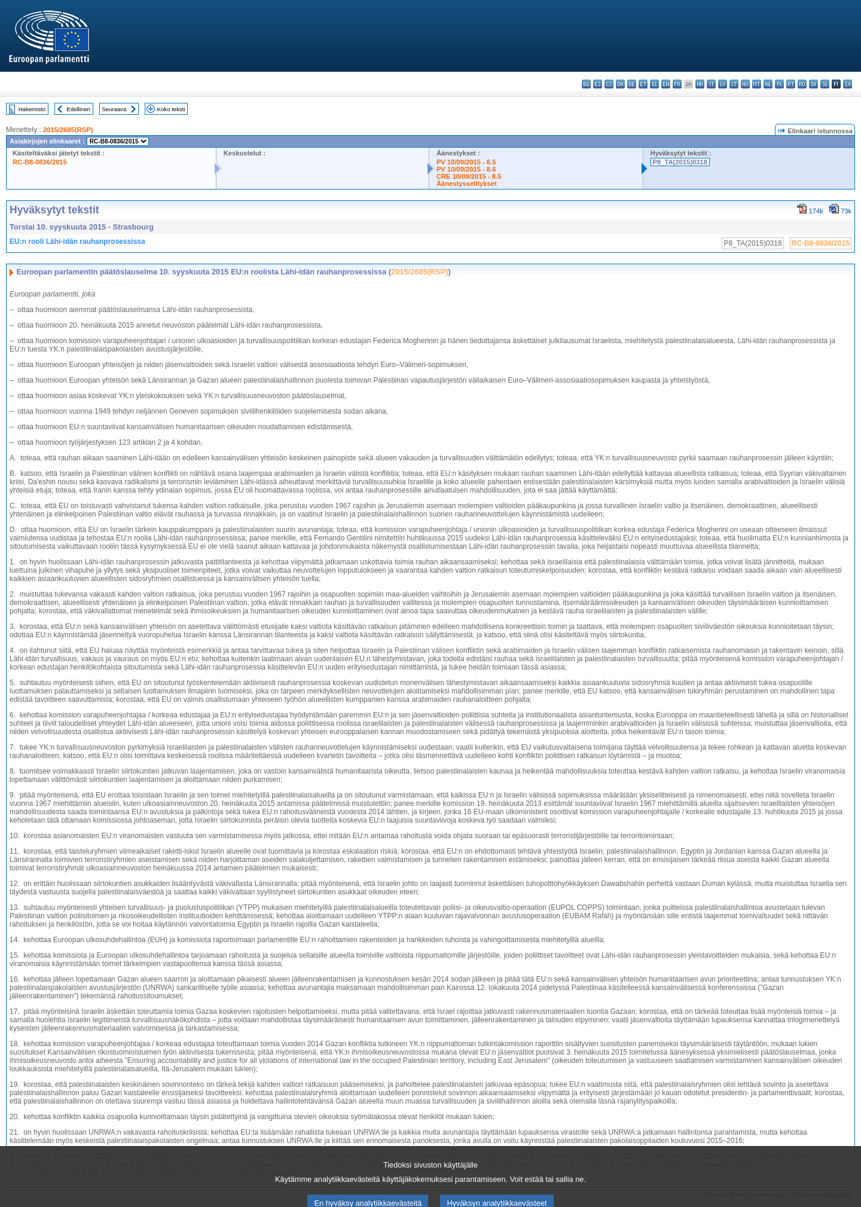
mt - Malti (756, 84)
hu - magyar (745, 84)
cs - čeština (608, 84)
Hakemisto (32, 109)
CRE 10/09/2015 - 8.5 (468, 176)
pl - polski (779, 84)
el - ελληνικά (654, 84)
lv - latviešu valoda (722, 84)
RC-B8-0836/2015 (40, 162)
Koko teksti (171, 109)
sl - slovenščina (824, 84)
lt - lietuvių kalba (733, 84)
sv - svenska (847, 84)
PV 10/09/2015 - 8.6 (466, 169)
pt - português (790, 84)
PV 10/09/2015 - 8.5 (466, 162)
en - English (665, 84)
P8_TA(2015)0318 (680, 162)
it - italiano (711, 84)
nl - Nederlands (768, 84)
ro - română (802, 84)
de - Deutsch (631, 84)
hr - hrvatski (699, 84)
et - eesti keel (643, 84)
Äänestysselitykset (466, 183)
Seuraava (114, 109)
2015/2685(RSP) (68, 129)
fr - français (677, 84)
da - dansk (620, 84)
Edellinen (78, 109)
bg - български (586, 84)
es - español (597, 84)
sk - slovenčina (813, 84)
